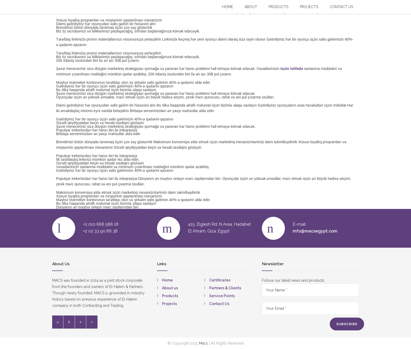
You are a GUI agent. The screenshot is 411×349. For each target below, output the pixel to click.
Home (227, 7)
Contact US (341, 7)
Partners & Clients (225, 288)
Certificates (219, 280)
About (251, 7)
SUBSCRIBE (347, 324)
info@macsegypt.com (315, 231)
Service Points (222, 296)
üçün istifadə (291, 69)
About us (170, 288)
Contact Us (219, 304)
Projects (309, 7)
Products (278, 7)
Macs (203, 343)
